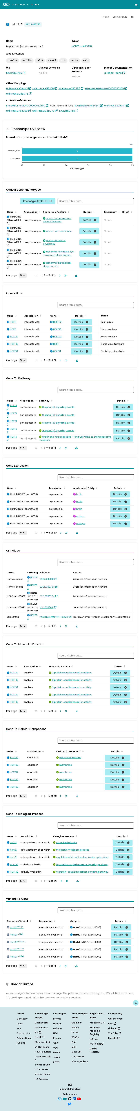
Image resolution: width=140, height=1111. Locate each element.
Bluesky (113, 1038)
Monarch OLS (97, 1022)
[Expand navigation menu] (136, 4)
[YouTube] (79, 1098)
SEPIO (56, 1057)
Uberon (57, 1023)
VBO (55, 1047)
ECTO (56, 1062)
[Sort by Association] (39, 211)
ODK (74, 1046)
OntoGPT (77, 1051)
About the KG (42, 1074)
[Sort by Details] (93, 211)
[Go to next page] (59, 275)
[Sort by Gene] (15, 211)
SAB (19, 1028)
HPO (55, 1033)
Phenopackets (80, 1061)
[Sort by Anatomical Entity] (96, 487)
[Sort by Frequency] (118, 211)
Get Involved (115, 1018)
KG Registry (96, 1043)
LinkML (75, 1032)
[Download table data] (75, 275)
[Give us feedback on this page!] (135, 1003)
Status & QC (42, 1046)
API (38, 1032)
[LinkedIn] (74, 1098)
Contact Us (23, 1033)
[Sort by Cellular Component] (82, 751)
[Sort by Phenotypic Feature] (68, 211)
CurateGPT (78, 1056)
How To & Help (43, 1051)
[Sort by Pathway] (51, 400)
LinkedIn (114, 1028)
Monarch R (42, 1042)
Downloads (41, 1027)
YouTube (114, 1033)
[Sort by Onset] (131, 211)
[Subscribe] (59, 1098)
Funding (21, 1042)
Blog (112, 1023)
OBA (55, 1042)
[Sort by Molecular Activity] (72, 666)
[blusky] (69, 1103)
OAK (74, 1042)
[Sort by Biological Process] (76, 836)
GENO (56, 1052)
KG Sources (41, 1079)
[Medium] (65, 1098)
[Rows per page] (23, 275)
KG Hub (94, 1039)
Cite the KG (41, 1069)
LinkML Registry (94, 1050)
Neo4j (39, 1037)
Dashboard (41, 1022)
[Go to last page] (64, 275)
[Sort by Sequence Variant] (30, 920)
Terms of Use (42, 1064)
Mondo (57, 1018)
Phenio (57, 1038)
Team (20, 1023)
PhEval (75, 1027)
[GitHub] (69, 1098)
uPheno (57, 1028)
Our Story (22, 1018)
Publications (24, 1038)
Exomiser (77, 1022)
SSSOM (76, 1037)
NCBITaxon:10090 (82, 46)
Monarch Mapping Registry (95, 1031)
